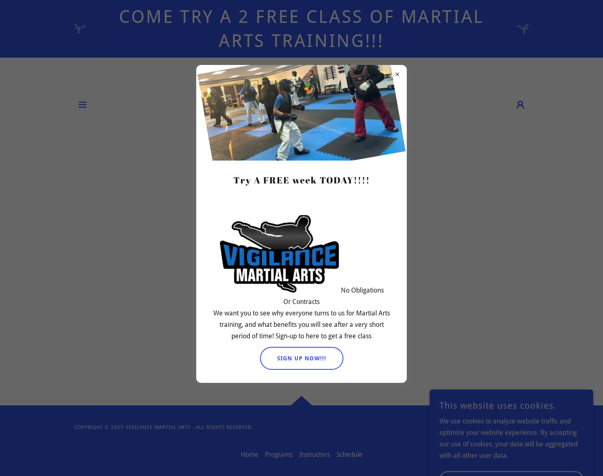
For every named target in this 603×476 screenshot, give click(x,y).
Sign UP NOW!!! (301, 358)
